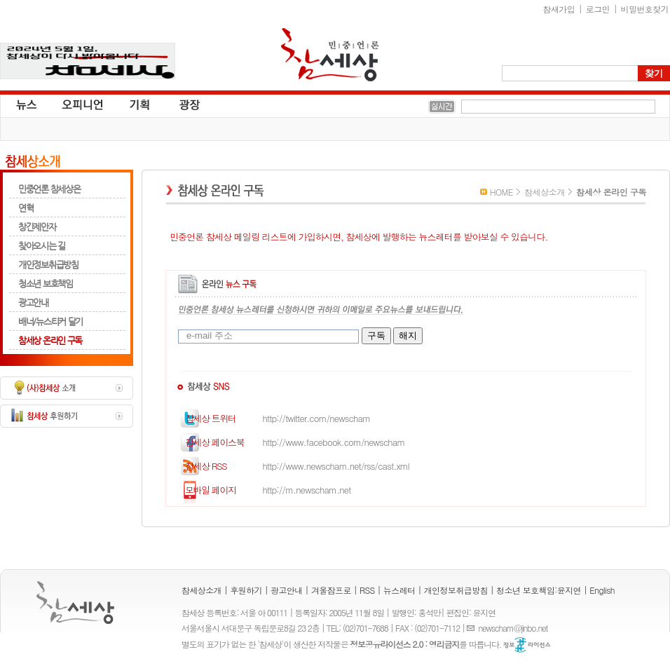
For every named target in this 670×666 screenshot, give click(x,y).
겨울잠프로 (331, 590)
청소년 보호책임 (45, 283)
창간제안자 (37, 227)
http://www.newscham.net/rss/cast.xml (289, 466)
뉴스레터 (399, 590)
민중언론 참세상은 (49, 189)
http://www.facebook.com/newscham (287, 442)
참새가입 (559, 9)
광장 (179, 103)
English (602, 590)
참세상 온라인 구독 (50, 340)
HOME (501, 192)
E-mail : (472, 628)
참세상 (330, 54)
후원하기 (246, 590)
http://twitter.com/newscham (270, 418)
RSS (367, 590)
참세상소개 (32, 161)
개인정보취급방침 (48, 264)
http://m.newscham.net (260, 489)
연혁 (25, 208)
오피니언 (82, 103)
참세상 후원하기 (66, 416)
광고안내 (33, 302)
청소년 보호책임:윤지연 (538, 590)
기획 (140, 103)
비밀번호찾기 (645, 9)
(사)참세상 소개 (66, 388)
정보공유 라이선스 (527, 645)
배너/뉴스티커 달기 (50, 321)
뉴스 (25, 103)
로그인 (598, 9)
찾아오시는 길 (41, 245)
